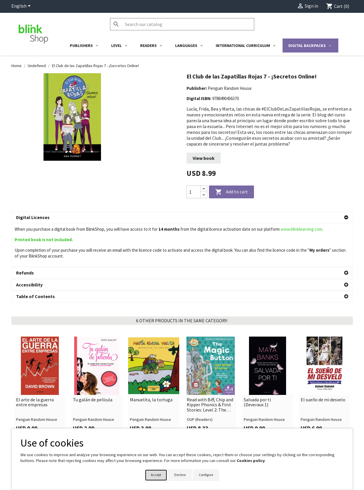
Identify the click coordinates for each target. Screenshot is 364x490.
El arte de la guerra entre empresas (35, 359)
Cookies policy (251, 460)
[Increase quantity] (203, 189)
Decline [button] (180, 475)
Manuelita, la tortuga (151, 356)
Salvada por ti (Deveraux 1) (257, 359)
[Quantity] (194, 192)
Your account (200, 426)
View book (204, 158)
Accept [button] (156, 475)
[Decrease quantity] (203, 195)
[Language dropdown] (22, 6)
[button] (182, 217)
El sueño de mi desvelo (323, 356)
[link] (39, 343)
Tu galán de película (92, 356)
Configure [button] (206, 475)
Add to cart (231, 192)
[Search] (182, 24)
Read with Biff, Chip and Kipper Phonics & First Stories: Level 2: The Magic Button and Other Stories (210, 361)
